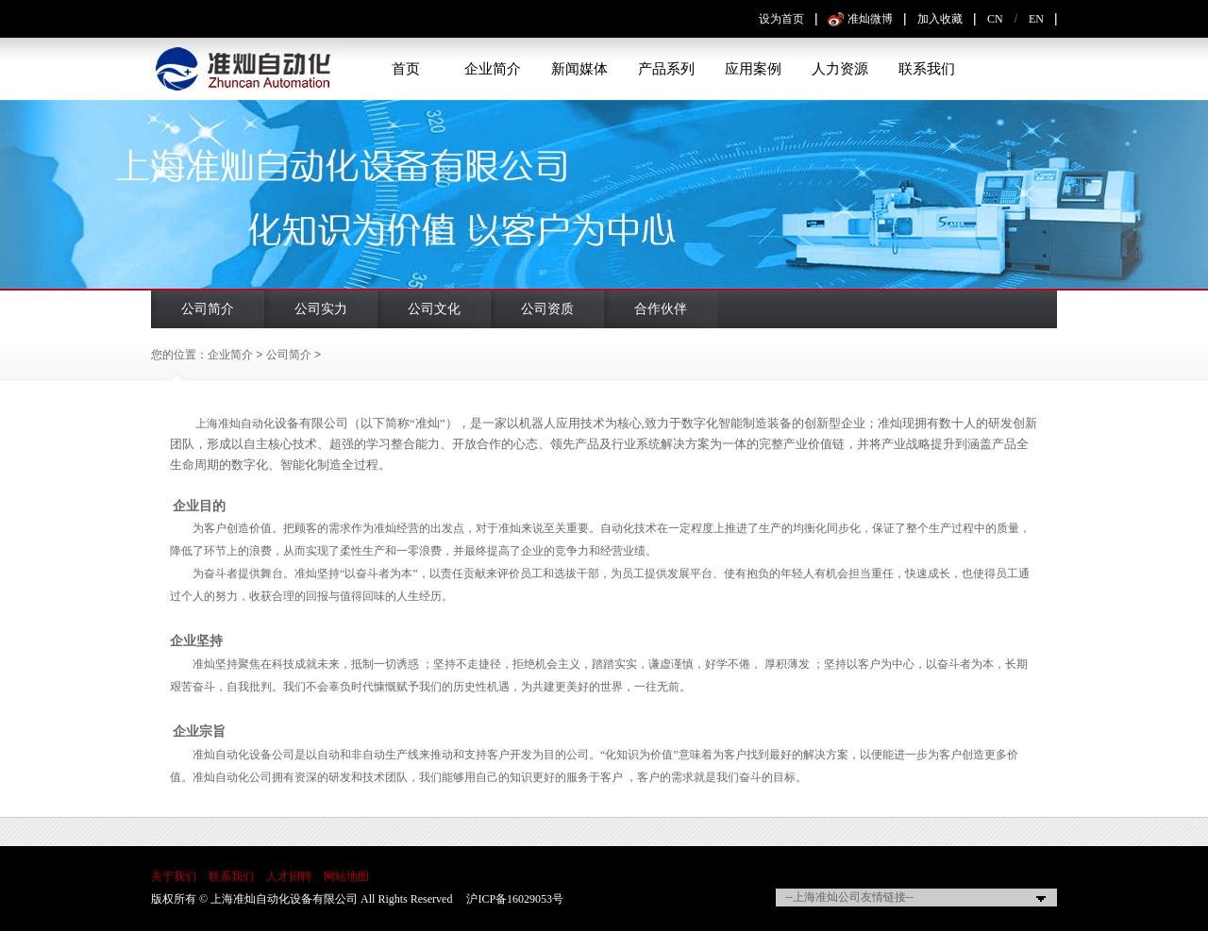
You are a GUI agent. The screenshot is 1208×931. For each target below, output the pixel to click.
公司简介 (207, 309)
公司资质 (547, 309)
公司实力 (320, 309)
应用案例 (753, 68)
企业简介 (492, 68)
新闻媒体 (579, 68)
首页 (406, 68)
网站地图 (346, 876)
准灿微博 (870, 18)
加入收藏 (940, 18)
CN (995, 18)
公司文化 (434, 309)
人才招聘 (288, 876)
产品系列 (666, 68)
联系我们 (926, 68)
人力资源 (840, 68)
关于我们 (173, 876)
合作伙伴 (660, 309)
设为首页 (781, 18)
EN (1036, 18)
